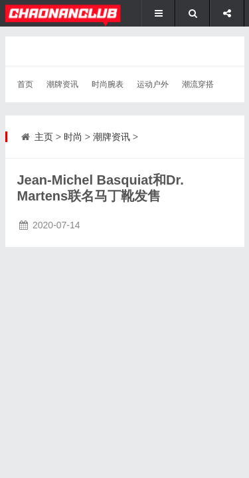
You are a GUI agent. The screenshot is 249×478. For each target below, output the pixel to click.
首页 (25, 84)
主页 (44, 136)
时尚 (73, 136)
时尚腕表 (108, 84)
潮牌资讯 (62, 84)
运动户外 (153, 84)
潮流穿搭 (198, 84)
